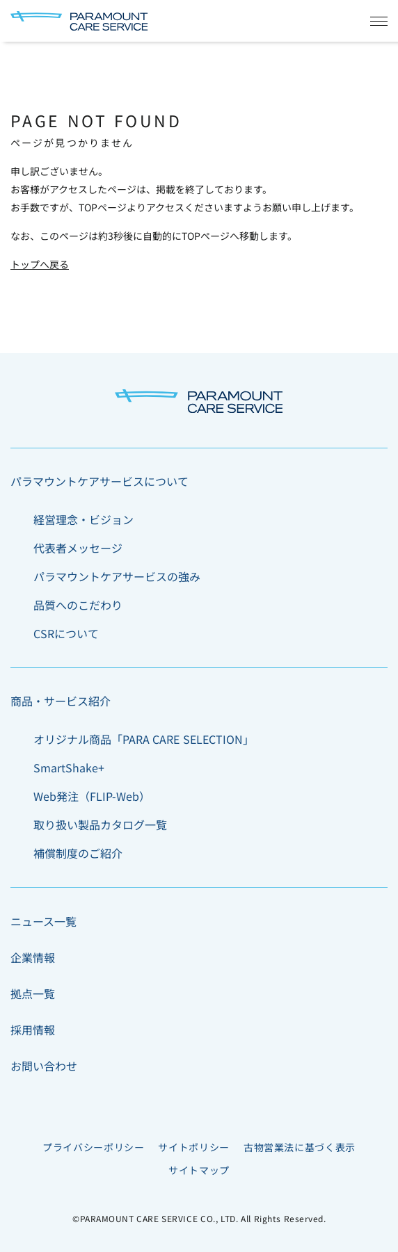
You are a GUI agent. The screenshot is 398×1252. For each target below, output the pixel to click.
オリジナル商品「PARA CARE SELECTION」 (143, 739)
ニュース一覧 (43, 921)
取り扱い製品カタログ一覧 (100, 824)
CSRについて (66, 633)
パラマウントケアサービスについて (99, 481)
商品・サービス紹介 (60, 700)
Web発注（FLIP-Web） (91, 796)
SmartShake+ (68, 767)
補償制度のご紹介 (77, 853)
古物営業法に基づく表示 (300, 1147)
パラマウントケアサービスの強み (116, 576)
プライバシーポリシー (93, 1147)
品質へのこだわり (77, 604)
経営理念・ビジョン (83, 519)
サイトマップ (199, 1170)
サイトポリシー (193, 1147)
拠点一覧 (32, 993)
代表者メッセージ (77, 547)
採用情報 (32, 1029)
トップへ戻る (39, 264)
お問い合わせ (43, 1065)
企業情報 (32, 957)
